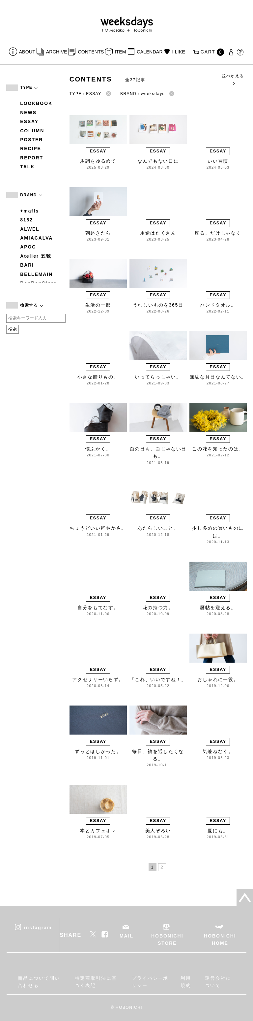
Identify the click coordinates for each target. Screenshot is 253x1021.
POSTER (31, 139)
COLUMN (32, 130)
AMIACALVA (36, 238)
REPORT (31, 157)
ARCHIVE (56, 51)
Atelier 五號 (35, 256)
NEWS (28, 112)
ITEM (120, 51)
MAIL (126, 936)
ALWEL (30, 229)
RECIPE (30, 148)
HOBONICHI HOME (220, 939)
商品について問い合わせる (39, 981)
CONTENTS (91, 51)
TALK (27, 166)
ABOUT (27, 51)
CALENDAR (149, 51)
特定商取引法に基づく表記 (96, 981)
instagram (38, 927)
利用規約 (186, 981)
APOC (28, 246)
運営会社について (218, 981)
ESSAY (29, 121)
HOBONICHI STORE (167, 939)
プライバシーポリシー (150, 981)
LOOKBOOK (36, 103)
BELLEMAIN (36, 274)
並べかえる (233, 79)
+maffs (29, 211)
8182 (26, 219)
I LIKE (178, 51)
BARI (27, 265)
